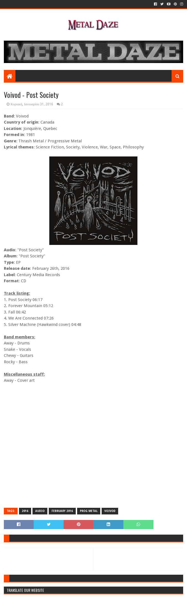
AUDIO (40, 511)
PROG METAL (88, 511)
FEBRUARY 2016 (62, 511)
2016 (25, 511)
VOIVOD (109, 511)
